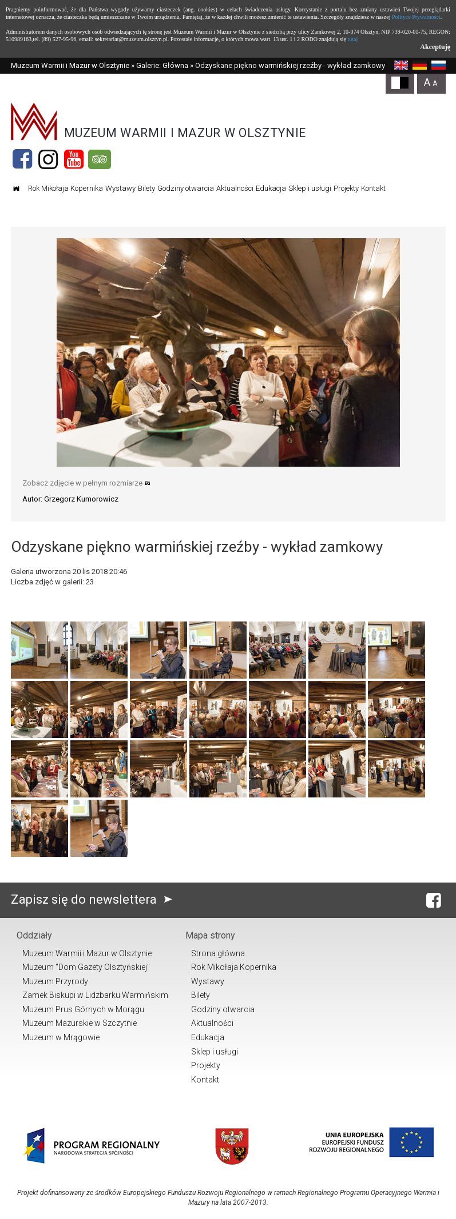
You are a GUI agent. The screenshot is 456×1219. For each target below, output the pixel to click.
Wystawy (120, 188)
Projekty (346, 188)
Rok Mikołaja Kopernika (65, 188)
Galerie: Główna (162, 65)
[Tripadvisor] (99, 159)
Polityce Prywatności (416, 17)
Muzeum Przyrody (55, 981)
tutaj (352, 39)
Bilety (146, 188)
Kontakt (373, 188)
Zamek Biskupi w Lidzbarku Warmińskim (95, 995)
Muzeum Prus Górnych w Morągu (83, 1009)
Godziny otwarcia (185, 188)
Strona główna (218, 953)
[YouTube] (73, 159)
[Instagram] (48, 159)
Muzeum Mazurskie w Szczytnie (79, 1023)
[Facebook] (22, 159)
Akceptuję (435, 47)
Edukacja (271, 188)
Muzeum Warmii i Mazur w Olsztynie (70, 65)
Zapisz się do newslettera (94, 899)
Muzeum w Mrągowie (61, 1037)
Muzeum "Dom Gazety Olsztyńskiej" (86, 967)
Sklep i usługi (309, 188)
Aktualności (234, 188)
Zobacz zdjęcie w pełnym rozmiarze (86, 483)
